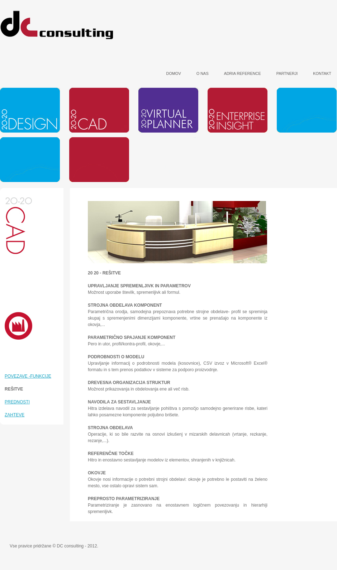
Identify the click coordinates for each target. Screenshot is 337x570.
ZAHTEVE (14, 414)
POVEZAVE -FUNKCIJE (28, 376)
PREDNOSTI (17, 401)
